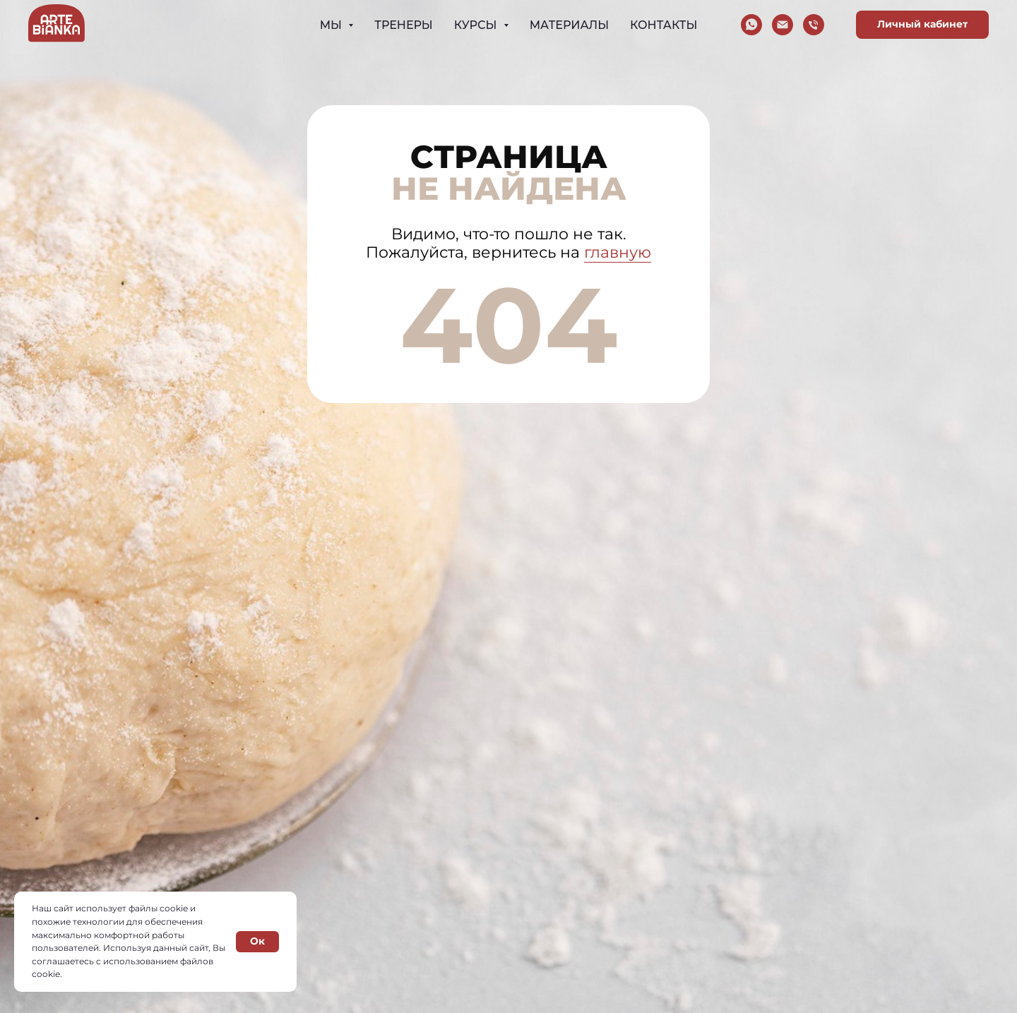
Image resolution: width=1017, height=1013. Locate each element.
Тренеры (403, 25)
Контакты (663, 25)
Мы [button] (332, 25)
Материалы (569, 25)
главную (617, 252)
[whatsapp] (751, 24)
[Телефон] (813, 24)
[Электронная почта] (782, 24)
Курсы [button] (477, 25)
